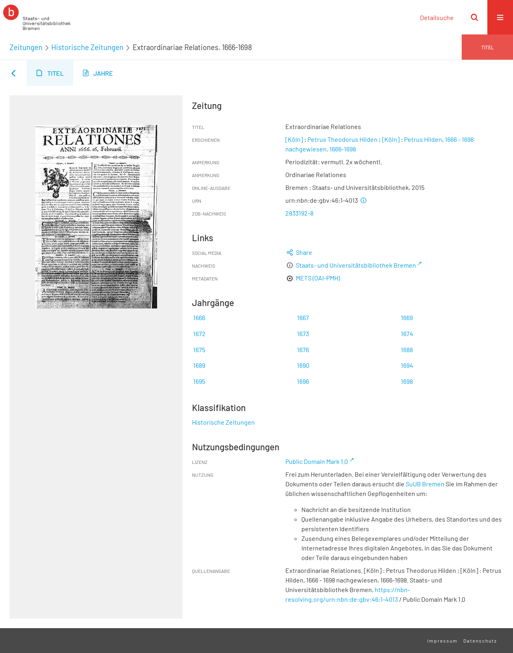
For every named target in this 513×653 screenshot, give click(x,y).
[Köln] (294, 139)
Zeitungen (26, 47)
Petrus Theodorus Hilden (342, 139)
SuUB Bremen (425, 484)
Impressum (442, 640)
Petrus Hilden (423, 139)
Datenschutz (480, 640)
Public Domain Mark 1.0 (316, 461)
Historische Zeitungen (87, 47)
